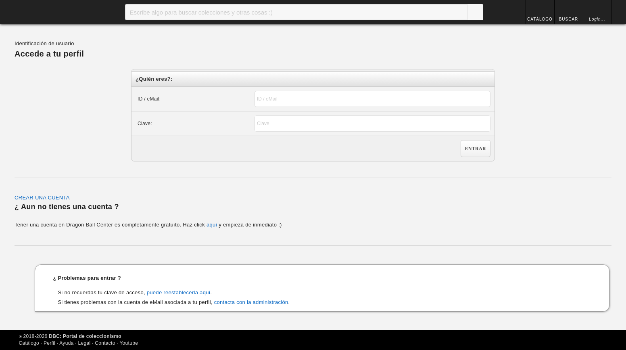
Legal (84, 343)
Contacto (105, 343)
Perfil (49, 343)
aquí (212, 225)
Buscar (475, 12)
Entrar (475, 148)
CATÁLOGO (540, 19)
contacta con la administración (251, 302)
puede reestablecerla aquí (179, 292)
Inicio (49, 12)
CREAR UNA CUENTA (42, 198)
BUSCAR (568, 19)
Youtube (128, 343)
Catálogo (29, 343)
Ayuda (66, 343)
